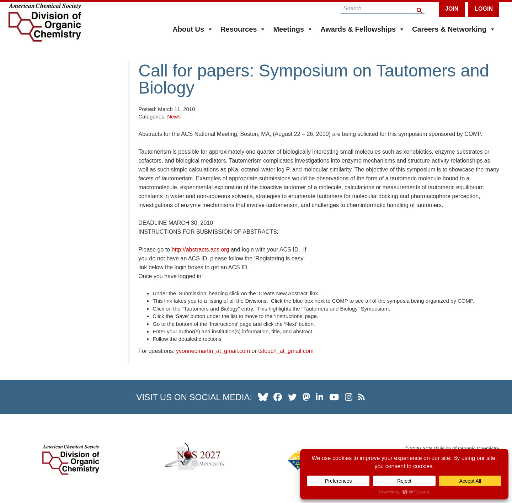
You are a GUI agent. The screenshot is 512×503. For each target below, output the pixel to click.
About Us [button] (192, 29)
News (174, 116)
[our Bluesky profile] (263, 397)
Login (484, 9)
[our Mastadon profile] (306, 397)
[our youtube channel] (334, 397)
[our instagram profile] (348, 397)
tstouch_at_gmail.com (286, 351)
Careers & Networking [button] (454, 29)
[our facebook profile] (278, 397)
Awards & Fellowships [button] (362, 29)
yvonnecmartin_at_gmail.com (213, 351)
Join (451, 9)
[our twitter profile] (292, 397)
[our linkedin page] (319, 397)
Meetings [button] (293, 29)
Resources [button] (243, 29)
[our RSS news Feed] (361, 397)
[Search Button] (420, 8)
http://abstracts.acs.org (200, 250)
